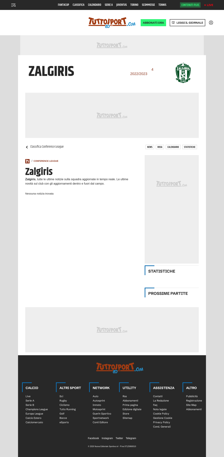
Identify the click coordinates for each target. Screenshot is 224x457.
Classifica (78, 5)
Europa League (34, 413)
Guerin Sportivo (102, 413)
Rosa (159, 147)
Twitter (119, 438)
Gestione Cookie (162, 418)
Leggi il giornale (190, 22)
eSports (64, 422)
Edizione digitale (132, 409)
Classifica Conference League (44, 146)
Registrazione (194, 400)
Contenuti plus (190, 5)
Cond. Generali (162, 426)
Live (210, 5)
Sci (61, 396)
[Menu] (13, 5)
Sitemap (127, 418)
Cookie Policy (161, 413)
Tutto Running (68, 409)
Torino (134, 5)
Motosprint (99, 409)
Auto (95, 396)
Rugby (63, 400)
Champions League (37, 409)
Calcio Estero (33, 418)
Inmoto (97, 405)
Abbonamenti (130, 400)
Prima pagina (130, 405)
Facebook (93, 438)
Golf (62, 413)
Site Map (191, 405)
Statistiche (189, 147)
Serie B (30, 405)
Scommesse (148, 5)
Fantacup (63, 5)
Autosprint (99, 400)
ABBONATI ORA (153, 22)
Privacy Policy (161, 422)
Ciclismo (64, 405)
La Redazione (161, 400)
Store (126, 413)
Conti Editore (100, 422)
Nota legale (160, 409)
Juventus (121, 5)
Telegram (131, 438)
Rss (125, 396)
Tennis (162, 5)
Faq (155, 405)
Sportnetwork (101, 418)
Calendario (94, 5)
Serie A (109, 5)
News (149, 147)
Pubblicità (192, 396)
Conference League (46, 161)
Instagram (107, 438)
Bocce (63, 418)
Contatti (157, 396)
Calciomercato (34, 422)
